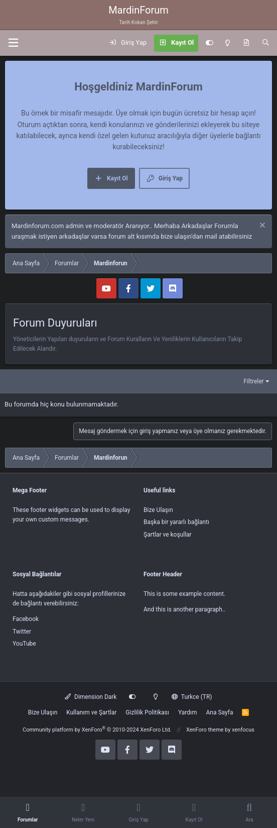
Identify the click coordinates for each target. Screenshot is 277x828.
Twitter (22, 631)
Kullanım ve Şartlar (91, 712)
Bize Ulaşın (158, 509)
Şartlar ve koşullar (168, 534)
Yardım (187, 712)
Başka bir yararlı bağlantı (176, 522)
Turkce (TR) (192, 696)
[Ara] (265, 43)
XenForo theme (205, 730)
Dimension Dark (90, 696)
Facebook (26, 619)
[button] (13, 43)
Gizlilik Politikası (147, 712)
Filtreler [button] (254, 381)
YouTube (24, 643)
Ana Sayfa (219, 712)
